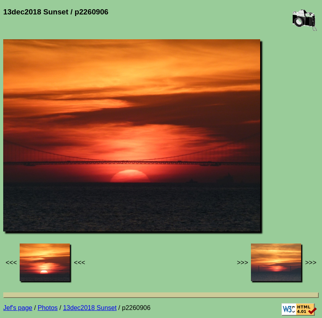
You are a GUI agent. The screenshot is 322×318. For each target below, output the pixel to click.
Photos (48, 307)
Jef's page (17, 307)
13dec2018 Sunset (89, 307)
